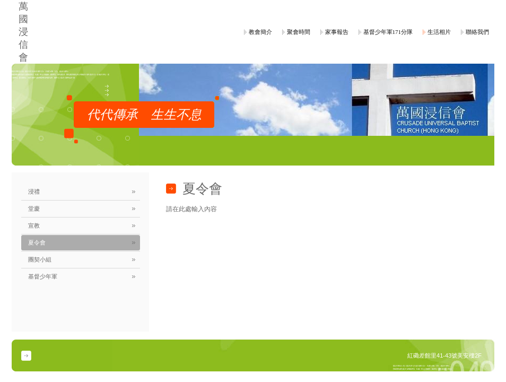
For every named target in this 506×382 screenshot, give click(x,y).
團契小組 (39, 259)
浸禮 (34, 191)
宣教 (34, 225)
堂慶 (34, 208)
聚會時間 (298, 32)
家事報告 (336, 32)
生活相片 (439, 32)
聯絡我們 (477, 32)
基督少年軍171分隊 (388, 32)
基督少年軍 (42, 276)
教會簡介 (260, 32)
